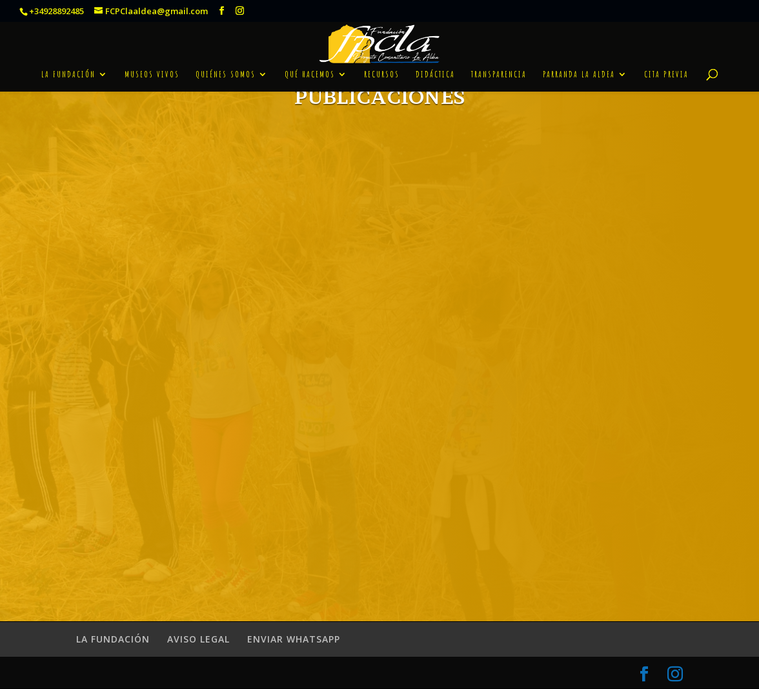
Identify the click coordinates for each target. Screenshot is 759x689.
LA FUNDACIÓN (68, 61)
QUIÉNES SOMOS (226, 61)
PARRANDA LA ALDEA (579, 61)
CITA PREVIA (666, 61)
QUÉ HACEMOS (310, 61)
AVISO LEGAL (198, 639)
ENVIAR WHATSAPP (293, 639)
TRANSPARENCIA (499, 61)
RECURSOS (382, 61)
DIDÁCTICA (435, 61)
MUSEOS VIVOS (152, 61)
